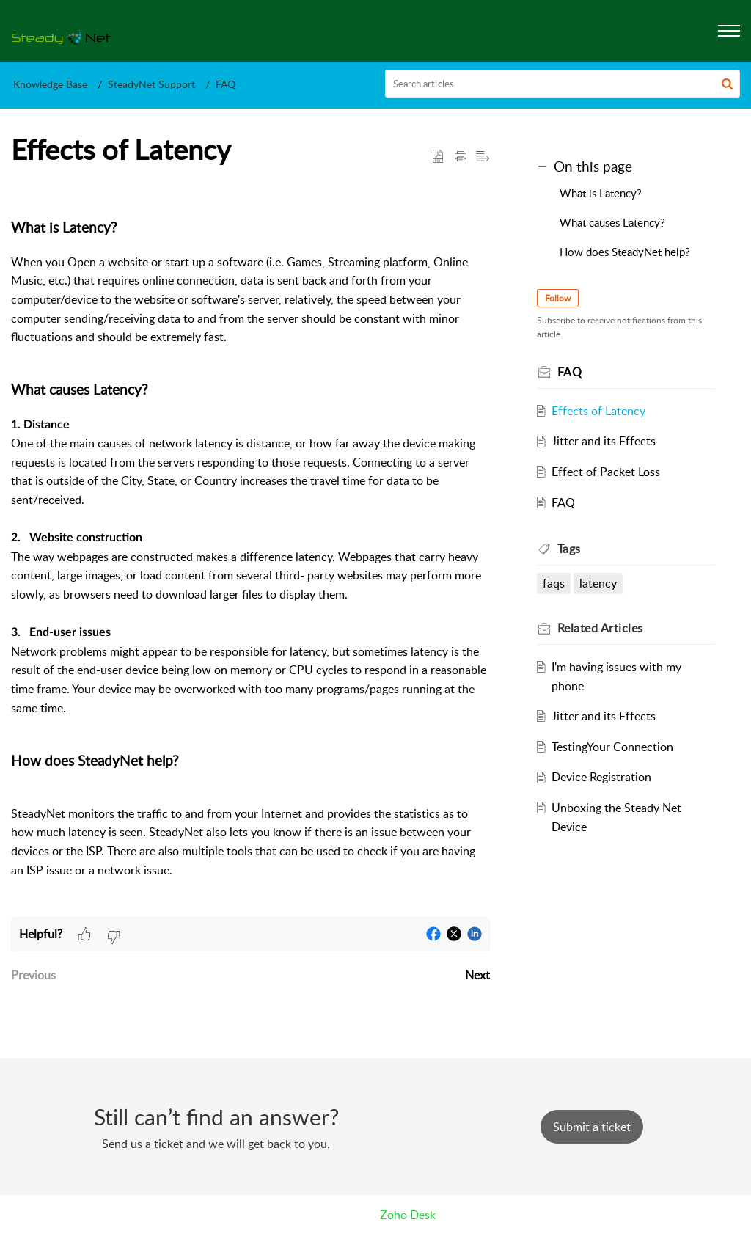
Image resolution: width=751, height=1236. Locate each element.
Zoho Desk (408, 1215)
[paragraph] (250, 551)
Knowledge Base (50, 84)
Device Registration (601, 777)
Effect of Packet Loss (606, 472)
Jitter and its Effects (604, 441)
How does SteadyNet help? (625, 251)
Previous (33, 975)
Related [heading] (600, 628)
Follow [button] (558, 298)
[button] (727, 83)
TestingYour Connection (612, 747)
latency (598, 583)
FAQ (225, 84)
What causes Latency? (612, 222)
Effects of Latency (598, 411)
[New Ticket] (592, 1127)
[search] (563, 84)
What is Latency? (601, 193)
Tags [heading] (569, 549)
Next (477, 975)
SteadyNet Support (151, 84)
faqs (554, 583)
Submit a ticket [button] (592, 1127)
